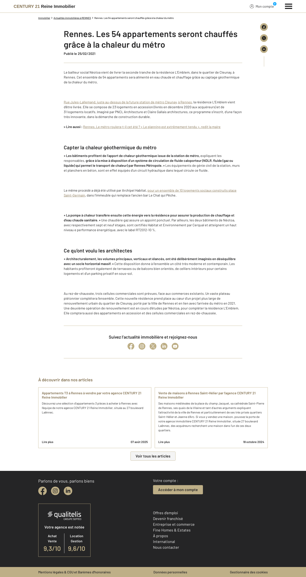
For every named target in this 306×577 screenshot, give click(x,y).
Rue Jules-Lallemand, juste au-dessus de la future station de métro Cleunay (120, 102)
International (164, 541)
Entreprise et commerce (174, 524)
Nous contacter (166, 547)
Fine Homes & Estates (172, 530)
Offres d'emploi (165, 512)
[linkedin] (68, 491)
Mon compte (262, 6)
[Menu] (288, 6)
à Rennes (185, 102)
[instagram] (55, 491)
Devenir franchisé (168, 518)
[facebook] (42, 491)
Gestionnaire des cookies (249, 572)
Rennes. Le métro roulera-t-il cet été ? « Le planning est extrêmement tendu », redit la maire (152, 127)
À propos (160, 535)
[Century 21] (44, 6)
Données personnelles (170, 572)
